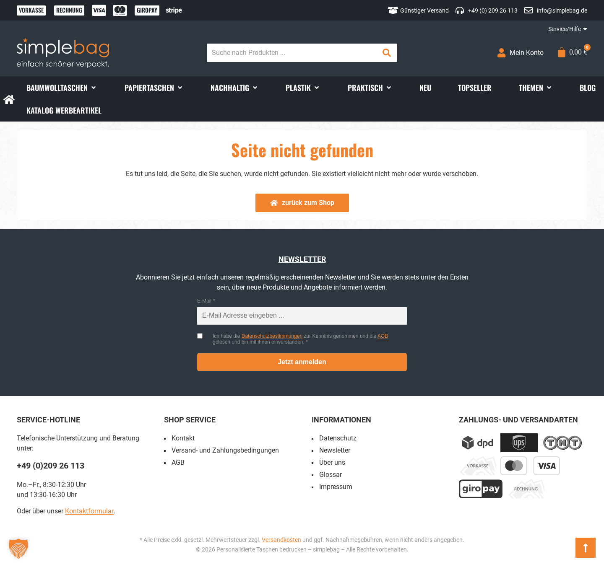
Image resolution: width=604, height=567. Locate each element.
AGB (383, 336)
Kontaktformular (89, 511)
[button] (62, 87)
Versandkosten (281, 539)
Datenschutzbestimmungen (272, 336)
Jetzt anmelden (302, 361)
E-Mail (204, 301)
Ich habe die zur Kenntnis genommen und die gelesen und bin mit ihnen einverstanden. (300, 339)
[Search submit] (386, 52)
